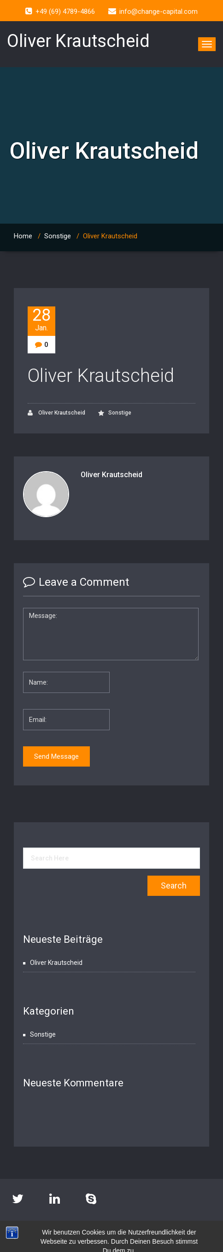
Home (23, 236)
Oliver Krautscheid (101, 376)
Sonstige (57, 236)
